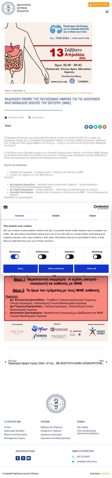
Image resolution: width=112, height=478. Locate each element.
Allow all (91, 268)
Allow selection (56, 268)
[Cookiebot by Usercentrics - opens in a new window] (96, 207)
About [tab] (92, 215)
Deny (20, 268)
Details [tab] (56, 215)
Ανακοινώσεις (17, 90)
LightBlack (105, 473)
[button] (107, 11)
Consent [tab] (19, 215)
